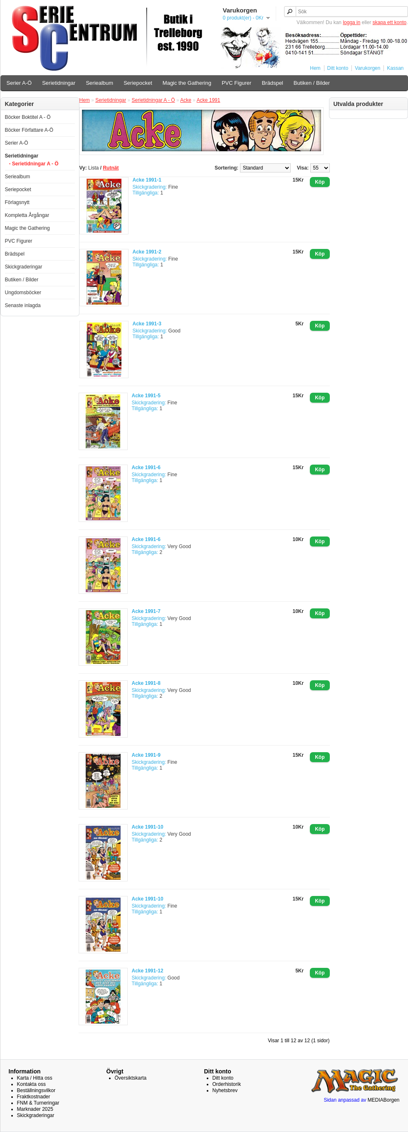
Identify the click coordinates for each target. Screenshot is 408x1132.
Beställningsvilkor (36, 1090)
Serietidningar (58, 83)
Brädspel (272, 83)
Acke (185, 100)
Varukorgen (367, 68)
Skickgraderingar (23, 267)
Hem (315, 68)
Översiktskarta (131, 1078)
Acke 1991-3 (147, 324)
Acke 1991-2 (147, 252)
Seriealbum (99, 83)
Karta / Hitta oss (34, 1078)
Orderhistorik (227, 1084)
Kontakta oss (31, 1084)
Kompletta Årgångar (27, 215)
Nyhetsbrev (225, 1090)
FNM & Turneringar (38, 1103)
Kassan (395, 68)
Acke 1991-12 (147, 971)
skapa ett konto (389, 22)
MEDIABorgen (384, 1100)
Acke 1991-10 (147, 827)
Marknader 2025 (35, 1109)
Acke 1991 (208, 100)
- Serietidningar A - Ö (34, 164)
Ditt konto (338, 68)
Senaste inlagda (23, 305)
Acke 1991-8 (146, 683)
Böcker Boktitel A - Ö (28, 117)
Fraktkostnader (33, 1097)
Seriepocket (138, 83)
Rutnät (111, 168)
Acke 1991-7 (146, 611)
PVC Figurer (237, 83)
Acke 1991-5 (146, 396)
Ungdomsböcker (23, 292)
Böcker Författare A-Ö (29, 130)
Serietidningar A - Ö (153, 100)
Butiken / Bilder (312, 83)
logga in (351, 22)
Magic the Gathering (187, 83)
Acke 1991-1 (147, 180)
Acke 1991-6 (146, 467)
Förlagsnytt (17, 202)
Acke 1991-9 (146, 755)
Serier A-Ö (19, 83)
